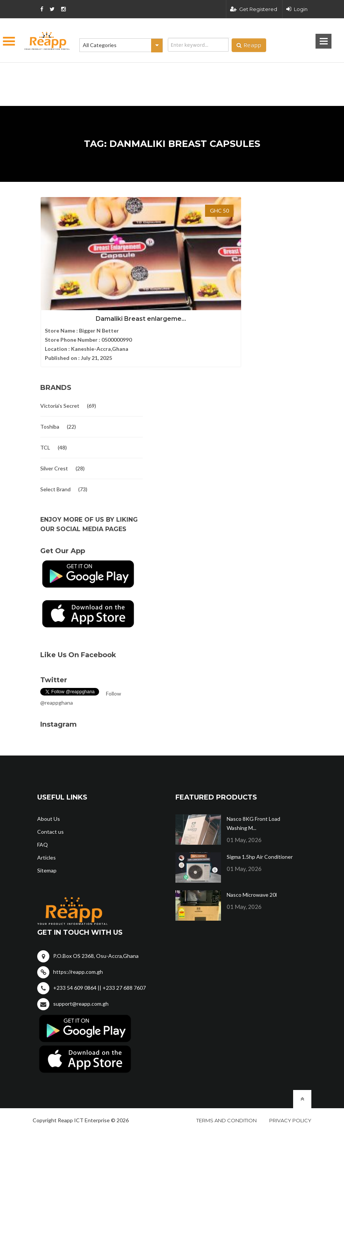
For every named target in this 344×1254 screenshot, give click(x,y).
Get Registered (253, 9)
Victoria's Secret (59, 391)
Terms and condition (226, 1106)
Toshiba (49, 412)
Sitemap (47, 856)
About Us (48, 804)
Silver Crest (54, 454)
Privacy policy (290, 1106)
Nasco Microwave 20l (252, 880)
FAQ (42, 830)
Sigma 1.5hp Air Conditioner (260, 842)
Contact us (50, 817)
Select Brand (55, 475)
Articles (46, 843)
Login (297, 9)
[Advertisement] (134, 72)
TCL (45, 433)
